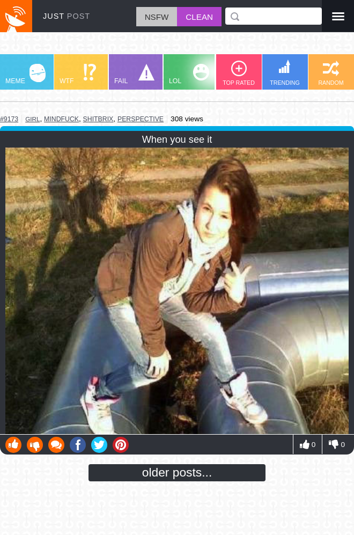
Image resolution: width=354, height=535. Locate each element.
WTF (78, 74)
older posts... (177, 472)
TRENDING (285, 73)
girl (32, 118)
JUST (66, 16)
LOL (189, 74)
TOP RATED (239, 73)
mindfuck (61, 119)
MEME (25, 74)
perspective (140, 119)
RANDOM (330, 73)
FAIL (134, 74)
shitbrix (98, 119)
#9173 (9, 119)
